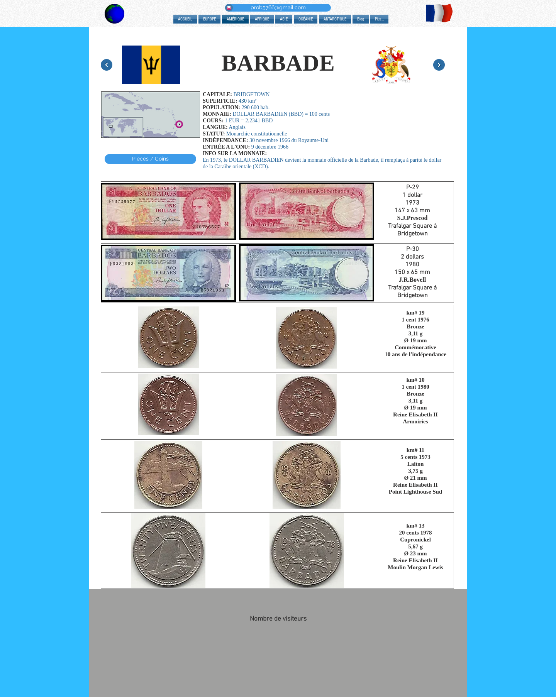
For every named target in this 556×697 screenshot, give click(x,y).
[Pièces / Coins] (150, 159)
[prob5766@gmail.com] (278, 8)
